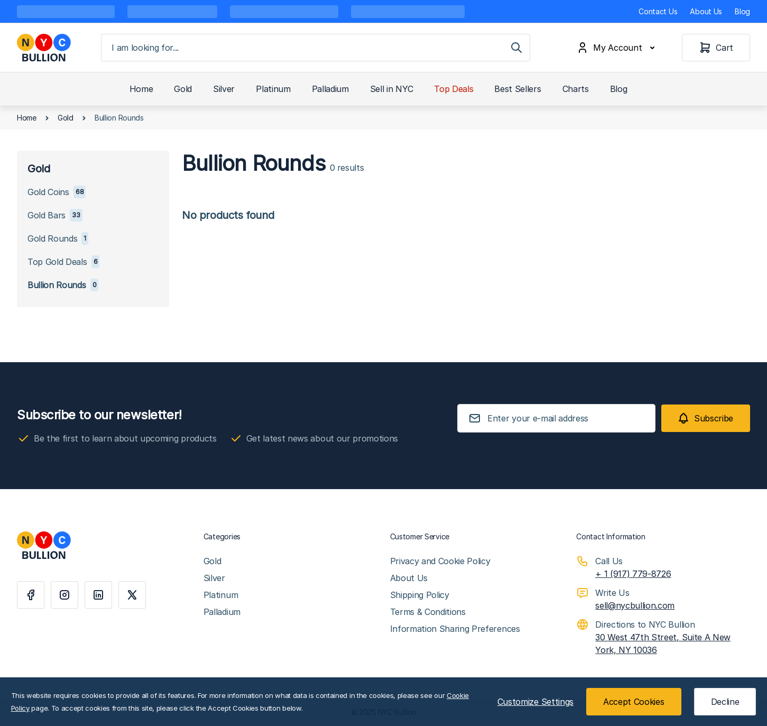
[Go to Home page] (44, 47)
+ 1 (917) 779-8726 (633, 573)
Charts (575, 89)
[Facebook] (30, 595)
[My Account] (618, 47)
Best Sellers (517, 89)
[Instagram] (64, 595)
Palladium (330, 89)
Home (141, 89)
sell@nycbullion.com (634, 605)
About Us (706, 11)
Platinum (273, 89)
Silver (224, 89)
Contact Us (658, 11)
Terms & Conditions (428, 611)
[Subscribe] (705, 418)
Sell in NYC (391, 89)
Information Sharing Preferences (455, 628)
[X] (132, 595)
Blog (742, 11)
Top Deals (453, 89)
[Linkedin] (98, 595)
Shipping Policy (419, 595)
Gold (183, 89)
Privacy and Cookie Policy (440, 561)
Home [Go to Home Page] (26, 117)
